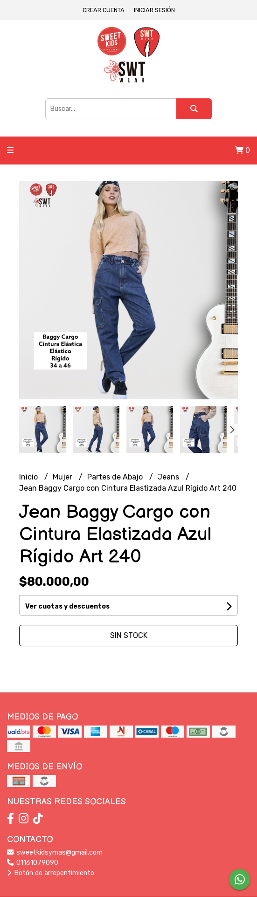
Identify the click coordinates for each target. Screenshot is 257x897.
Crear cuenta (104, 10)
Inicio (29, 476)
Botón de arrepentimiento (50, 873)
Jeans (169, 476)
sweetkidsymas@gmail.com (55, 852)
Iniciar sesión (154, 10)
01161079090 (32, 863)
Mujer (63, 476)
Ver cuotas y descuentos (67, 606)
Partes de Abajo (116, 476)
